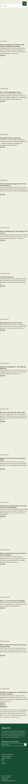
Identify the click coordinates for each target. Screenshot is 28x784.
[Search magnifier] (25, 5)
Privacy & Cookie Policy (7, 754)
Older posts (2, 704)
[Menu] (24, 3)
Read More (2, 55)
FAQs (2, 759)
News (2, 761)
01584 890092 (4, 779)
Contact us (4, 763)
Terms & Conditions (6, 756)
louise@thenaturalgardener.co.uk (8, 780)
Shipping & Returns (6, 758)
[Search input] (13, 6)
